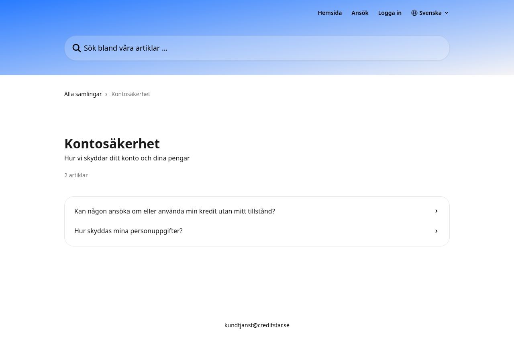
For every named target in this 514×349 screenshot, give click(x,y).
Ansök (360, 13)
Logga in (390, 13)
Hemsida (330, 13)
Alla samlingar (83, 94)
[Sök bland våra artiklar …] (257, 48)
